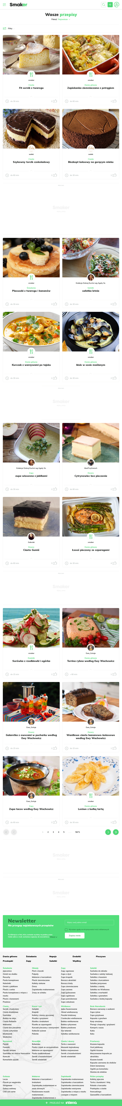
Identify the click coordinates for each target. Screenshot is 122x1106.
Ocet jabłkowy (96, 1047)
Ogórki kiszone (96, 1050)
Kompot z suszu (97, 1027)
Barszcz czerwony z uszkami (102, 1009)
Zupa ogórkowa (68, 996)
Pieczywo (101, 956)
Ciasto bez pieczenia (12, 1027)
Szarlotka (7, 1015)
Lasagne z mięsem (69, 1095)
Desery (91, 473)
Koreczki (6, 1056)
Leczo (5, 1079)
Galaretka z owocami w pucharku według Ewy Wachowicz (31, 737)
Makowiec (7, 1024)
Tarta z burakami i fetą (100, 1082)
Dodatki (31, 658)
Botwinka (36, 1044)
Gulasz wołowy (9, 1088)
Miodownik (7, 1034)
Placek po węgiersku (12, 1082)
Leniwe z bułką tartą (91, 809)
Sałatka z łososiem (98, 977)
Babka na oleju (9, 1018)
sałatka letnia (90, 290)
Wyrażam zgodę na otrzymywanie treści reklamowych (87, 929)
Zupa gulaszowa (68, 993)
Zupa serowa (66, 989)
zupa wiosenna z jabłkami (31, 475)
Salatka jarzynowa (98, 983)
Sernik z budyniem (11, 1009)
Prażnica (6, 1002)
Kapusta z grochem (98, 1018)
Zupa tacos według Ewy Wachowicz (31, 809)
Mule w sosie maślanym (90, 364)
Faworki (6, 1047)
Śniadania (31, 288)
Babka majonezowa (69, 1050)
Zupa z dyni (66, 974)
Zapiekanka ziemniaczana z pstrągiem (90, 87)
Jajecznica (7, 971)
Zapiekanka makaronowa (43, 989)
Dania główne (91, 85)
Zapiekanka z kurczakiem (72, 1082)
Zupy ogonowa (67, 971)
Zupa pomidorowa (69, 999)
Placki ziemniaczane (41, 980)
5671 (77, 832)
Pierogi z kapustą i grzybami (102, 1024)
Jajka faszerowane (69, 1009)
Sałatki (91, 288)
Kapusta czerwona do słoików (103, 1063)
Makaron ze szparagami (42, 1050)
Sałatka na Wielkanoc (100, 989)
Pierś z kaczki (38, 971)
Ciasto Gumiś (31, 550)
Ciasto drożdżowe (10, 1012)
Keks (92, 1034)
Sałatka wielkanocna (70, 1034)
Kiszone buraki (96, 1060)
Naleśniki (7, 983)
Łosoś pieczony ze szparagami (90, 550)
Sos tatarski (66, 1031)
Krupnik (35, 1012)
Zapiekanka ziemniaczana (72, 1085)
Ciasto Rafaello (9, 1021)
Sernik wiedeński (39, 1060)
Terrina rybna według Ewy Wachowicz (90, 661)
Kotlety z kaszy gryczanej (43, 1015)
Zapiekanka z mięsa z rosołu (73, 1092)
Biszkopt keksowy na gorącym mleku (90, 162)
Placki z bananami (11, 999)
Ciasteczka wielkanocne (71, 1018)
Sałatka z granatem (99, 996)
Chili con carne (9, 1092)
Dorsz (34, 986)
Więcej (52, 937)
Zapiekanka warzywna (71, 1088)
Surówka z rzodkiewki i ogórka (31, 661)
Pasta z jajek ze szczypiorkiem (45, 1047)
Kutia (92, 1031)
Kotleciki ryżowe (39, 1031)
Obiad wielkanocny (69, 1012)
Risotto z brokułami (40, 1021)
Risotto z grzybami (40, 1018)
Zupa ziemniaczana (69, 986)
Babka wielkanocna (69, 1021)
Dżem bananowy (97, 1066)
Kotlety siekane (38, 983)
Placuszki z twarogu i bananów (31, 290)
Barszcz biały (67, 983)
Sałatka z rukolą (97, 986)
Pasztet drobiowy (68, 1015)
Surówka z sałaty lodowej (101, 974)
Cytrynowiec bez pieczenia (91, 475)
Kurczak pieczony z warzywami (45, 1027)
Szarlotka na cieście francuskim (16, 1053)
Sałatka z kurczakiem (99, 980)
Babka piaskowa (68, 1027)
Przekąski (8, 961)
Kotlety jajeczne (97, 1079)
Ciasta (31, 85)
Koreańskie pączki (11, 1060)
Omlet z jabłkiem (10, 986)
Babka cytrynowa (68, 1024)
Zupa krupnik (66, 977)
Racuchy (6, 977)
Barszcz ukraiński (68, 980)
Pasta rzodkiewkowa (41, 1053)
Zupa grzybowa (97, 1015)
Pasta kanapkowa (11, 980)
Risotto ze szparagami (41, 1024)
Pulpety (35, 974)
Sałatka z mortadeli (99, 993)
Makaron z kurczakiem (41, 977)
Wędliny (77, 961)
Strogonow (7, 1085)
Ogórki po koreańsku (99, 1069)
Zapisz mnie (75, 935)
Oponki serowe (9, 1050)
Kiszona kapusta (97, 1044)
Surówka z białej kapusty (101, 999)
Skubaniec (7, 1037)
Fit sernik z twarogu (31, 87)
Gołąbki (35, 1009)
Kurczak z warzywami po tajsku (31, 364)
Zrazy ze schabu (39, 993)
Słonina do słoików (98, 1072)
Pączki (6, 1044)
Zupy (31, 473)
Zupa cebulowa (67, 1002)
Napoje (53, 956)
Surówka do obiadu (98, 971)
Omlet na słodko (10, 974)
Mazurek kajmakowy (70, 1047)
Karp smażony (96, 1021)
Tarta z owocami (68, 1044)
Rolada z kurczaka (98, 1085)
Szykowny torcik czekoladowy (31, 162)
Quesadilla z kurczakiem (100, 1095)
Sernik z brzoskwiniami (42, 1056)
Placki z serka (9, 989)
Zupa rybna (95, 1012)
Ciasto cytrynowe (10, 1031)
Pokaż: (61, 19)
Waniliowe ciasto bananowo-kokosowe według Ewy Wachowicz (91, 737)
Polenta (35, 1034)
